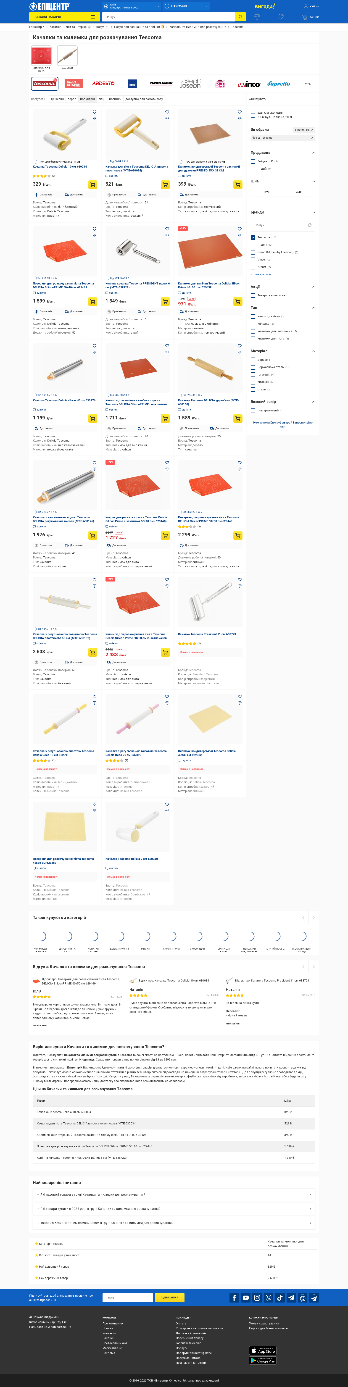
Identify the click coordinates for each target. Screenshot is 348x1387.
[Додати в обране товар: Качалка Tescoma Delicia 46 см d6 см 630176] (94, 346)
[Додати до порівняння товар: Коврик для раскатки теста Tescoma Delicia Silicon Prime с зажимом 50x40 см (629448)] (167, 469)
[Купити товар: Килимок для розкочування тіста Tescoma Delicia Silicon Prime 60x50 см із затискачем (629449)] (165, 652)
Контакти (109, 1332)
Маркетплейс (112, 1347)
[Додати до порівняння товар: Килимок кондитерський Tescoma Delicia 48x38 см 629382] (240, 703)
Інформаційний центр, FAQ (48, 1321)
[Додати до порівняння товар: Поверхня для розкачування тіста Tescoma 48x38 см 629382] (94, 810)
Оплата (181, 1323)
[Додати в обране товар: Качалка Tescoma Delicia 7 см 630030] (167, 804)
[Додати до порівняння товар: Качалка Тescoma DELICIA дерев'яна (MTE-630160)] (240, 352)
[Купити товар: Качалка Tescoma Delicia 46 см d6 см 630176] (92, 418)
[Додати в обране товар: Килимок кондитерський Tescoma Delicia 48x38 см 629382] (240, 696)
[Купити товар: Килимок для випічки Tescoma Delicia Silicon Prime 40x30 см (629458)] (238, 301)
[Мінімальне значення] (267, 192)
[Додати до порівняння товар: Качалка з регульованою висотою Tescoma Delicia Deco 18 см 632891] (94, 703)
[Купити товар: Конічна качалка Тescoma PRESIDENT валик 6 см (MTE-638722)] (165, 301)
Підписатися (169, 1297)
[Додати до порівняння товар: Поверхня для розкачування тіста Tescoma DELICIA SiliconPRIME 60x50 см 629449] (240, 469)
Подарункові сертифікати (194, 1352)
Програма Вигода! (188, 1357)
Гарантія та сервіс (188, 1343)
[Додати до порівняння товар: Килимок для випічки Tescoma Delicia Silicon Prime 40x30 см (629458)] (240, 235)
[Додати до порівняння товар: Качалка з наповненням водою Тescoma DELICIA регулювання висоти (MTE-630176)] (94, 469)
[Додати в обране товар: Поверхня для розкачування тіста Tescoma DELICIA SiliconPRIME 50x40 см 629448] (94, 229)
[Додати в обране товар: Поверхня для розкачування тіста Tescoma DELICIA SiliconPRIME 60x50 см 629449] (240, 463)
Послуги (181, 1347)
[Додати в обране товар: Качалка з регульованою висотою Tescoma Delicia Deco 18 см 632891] (94, 696)
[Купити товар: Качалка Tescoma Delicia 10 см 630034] (92, 184)
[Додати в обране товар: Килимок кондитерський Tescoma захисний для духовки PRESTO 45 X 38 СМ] (240, 112)
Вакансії (108, 1338)
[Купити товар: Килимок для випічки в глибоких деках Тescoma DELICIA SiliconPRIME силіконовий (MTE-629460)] (165, 418)
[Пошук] (240, 16)
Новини (108, 1328)
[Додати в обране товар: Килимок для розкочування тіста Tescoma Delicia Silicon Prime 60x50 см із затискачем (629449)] (167, 579)
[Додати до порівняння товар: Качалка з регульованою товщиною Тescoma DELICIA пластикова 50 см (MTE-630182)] (94, 586)
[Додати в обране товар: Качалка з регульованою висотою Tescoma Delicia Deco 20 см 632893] (167, 696)
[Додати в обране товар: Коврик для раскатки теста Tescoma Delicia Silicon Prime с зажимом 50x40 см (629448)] (167, 463)
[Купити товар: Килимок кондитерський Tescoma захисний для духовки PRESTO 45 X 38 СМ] (238, 184)
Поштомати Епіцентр (191, 1362)
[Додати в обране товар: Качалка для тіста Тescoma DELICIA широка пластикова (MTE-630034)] (167, 112)
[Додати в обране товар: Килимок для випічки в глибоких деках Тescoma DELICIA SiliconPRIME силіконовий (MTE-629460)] (167, 346)
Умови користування (264, 1323)
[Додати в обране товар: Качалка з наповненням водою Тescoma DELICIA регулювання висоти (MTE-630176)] (94, 463)
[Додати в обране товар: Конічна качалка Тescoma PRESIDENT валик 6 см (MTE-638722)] (167, 229)
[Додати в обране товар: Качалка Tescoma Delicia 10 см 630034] (94, 112)
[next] (313, 917)
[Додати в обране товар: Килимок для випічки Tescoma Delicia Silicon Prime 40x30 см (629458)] (240, 229)
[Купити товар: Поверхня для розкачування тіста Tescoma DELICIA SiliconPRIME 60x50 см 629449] (238, 535)
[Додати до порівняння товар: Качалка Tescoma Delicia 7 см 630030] (167, 810)
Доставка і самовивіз (191, 1332)
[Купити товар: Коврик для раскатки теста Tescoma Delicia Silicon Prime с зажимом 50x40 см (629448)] (165, 535)
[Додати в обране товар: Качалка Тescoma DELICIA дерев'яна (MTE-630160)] (240, 346)
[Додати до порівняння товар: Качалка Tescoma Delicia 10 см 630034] (94, 118)
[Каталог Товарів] (64, 16)
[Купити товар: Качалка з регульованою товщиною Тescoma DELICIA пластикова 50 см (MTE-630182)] (92, 652)
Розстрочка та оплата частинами (200, 1328)
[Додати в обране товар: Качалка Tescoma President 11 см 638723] (240, 579)
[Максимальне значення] (299, 192)
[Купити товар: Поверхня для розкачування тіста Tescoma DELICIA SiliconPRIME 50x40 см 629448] (92, 301)
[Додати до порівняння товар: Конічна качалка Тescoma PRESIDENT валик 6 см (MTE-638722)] (167, 235)
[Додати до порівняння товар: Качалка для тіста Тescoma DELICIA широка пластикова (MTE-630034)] (167, 118)
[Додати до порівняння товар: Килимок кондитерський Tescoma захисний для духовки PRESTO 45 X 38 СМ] (240, 118)
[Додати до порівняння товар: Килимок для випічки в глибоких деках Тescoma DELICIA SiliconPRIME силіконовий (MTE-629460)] (167, 352)
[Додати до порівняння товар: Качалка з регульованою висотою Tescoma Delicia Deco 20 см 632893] (167, 703)
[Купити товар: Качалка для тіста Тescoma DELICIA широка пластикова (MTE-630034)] (165, 184)
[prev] (303, 917)
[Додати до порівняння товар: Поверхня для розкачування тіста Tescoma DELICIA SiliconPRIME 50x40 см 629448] (94, 235)
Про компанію (113, 1323)
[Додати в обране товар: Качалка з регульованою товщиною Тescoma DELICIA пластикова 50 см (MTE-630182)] (94, 579)
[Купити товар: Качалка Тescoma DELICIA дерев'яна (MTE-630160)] (238, 418)
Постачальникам (115, 1343)
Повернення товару (189, 1338)
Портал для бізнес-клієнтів (268, 1328)
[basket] (310, 17)
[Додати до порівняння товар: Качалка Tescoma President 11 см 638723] (240, 586)
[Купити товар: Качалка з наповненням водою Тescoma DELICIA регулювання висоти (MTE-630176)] (92, 535)
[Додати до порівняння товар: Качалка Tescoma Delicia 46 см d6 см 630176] (94, 352)
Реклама (109, 1352)
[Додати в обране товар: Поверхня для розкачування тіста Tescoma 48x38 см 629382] (94, 804)
